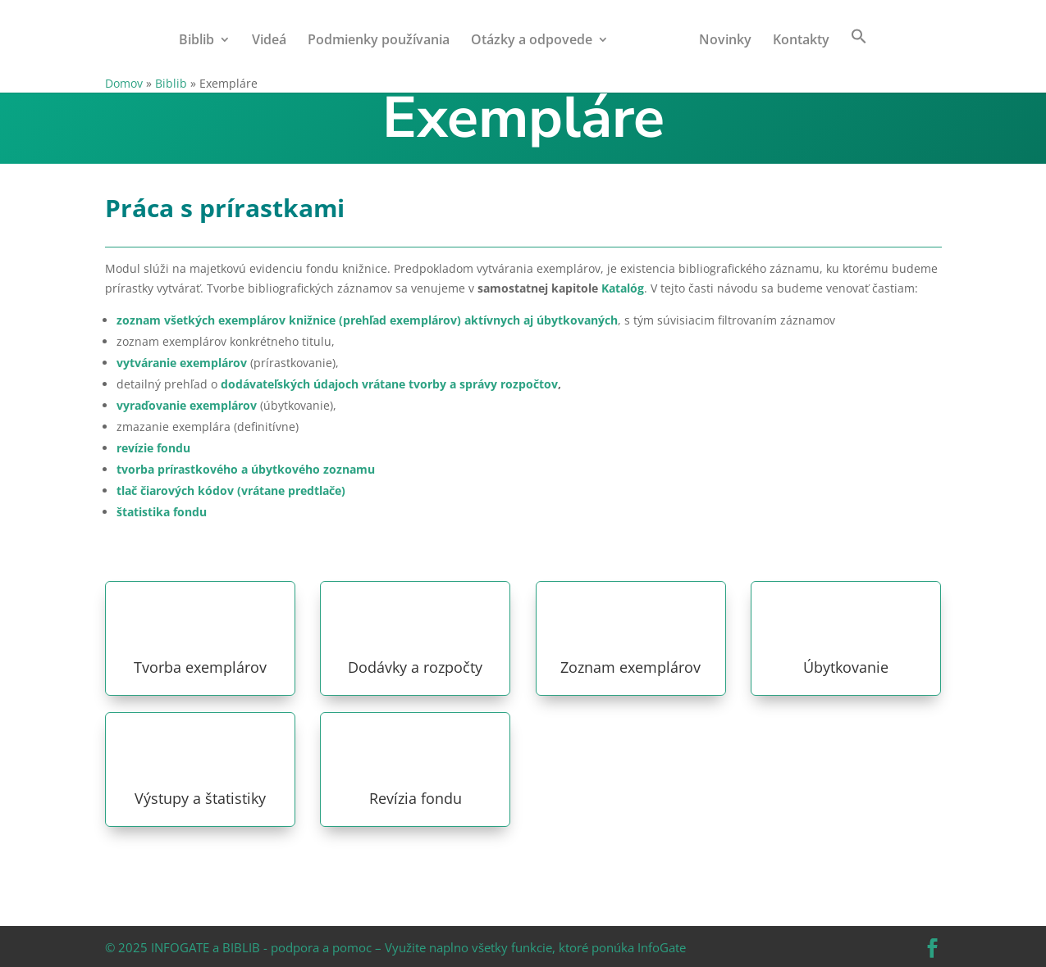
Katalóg (622, 288)
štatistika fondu (161, 512)
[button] (859, 51)
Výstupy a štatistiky (200, 798)
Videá (269, 41)
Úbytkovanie (845, 667)
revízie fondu (153, 448)
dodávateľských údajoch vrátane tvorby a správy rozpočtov (389, 384)
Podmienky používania (379, 41)
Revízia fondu (415, 798)
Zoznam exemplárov (630, 667)
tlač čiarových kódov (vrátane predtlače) (230, 490)
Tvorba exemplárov (200, 667)
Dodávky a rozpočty (415, 667)
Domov (124, 83)
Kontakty (801, 41)
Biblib (196, 41)
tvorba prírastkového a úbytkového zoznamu (245, 469)
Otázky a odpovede (531, 41)
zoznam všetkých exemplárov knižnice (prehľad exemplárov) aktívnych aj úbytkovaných (367, 320)
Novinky (725, 41)
